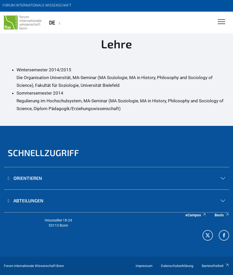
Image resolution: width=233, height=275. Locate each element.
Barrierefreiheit (215, 266)
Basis (222, 215)
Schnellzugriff (43, 152)
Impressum (144, 266)
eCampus (195, 215)
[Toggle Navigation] (221, 22)
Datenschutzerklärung (177, 266)
